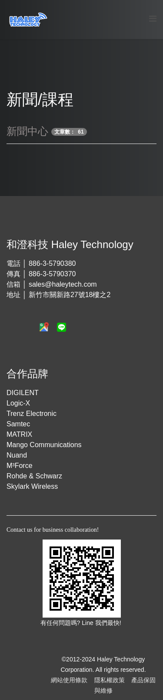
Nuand (17, 455)
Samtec (18, 424)
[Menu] (152, 19)
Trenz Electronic (32, 413)
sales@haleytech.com (63, 284)
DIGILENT (23, 392)
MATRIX (19, 434)
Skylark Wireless (32, 486)
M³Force (20, 465)
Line (88, 622)
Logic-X (18, 403)
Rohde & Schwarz (34, 476)
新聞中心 (27, 131)
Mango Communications (44, 444)
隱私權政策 (109, 680)
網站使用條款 (69, 680)
